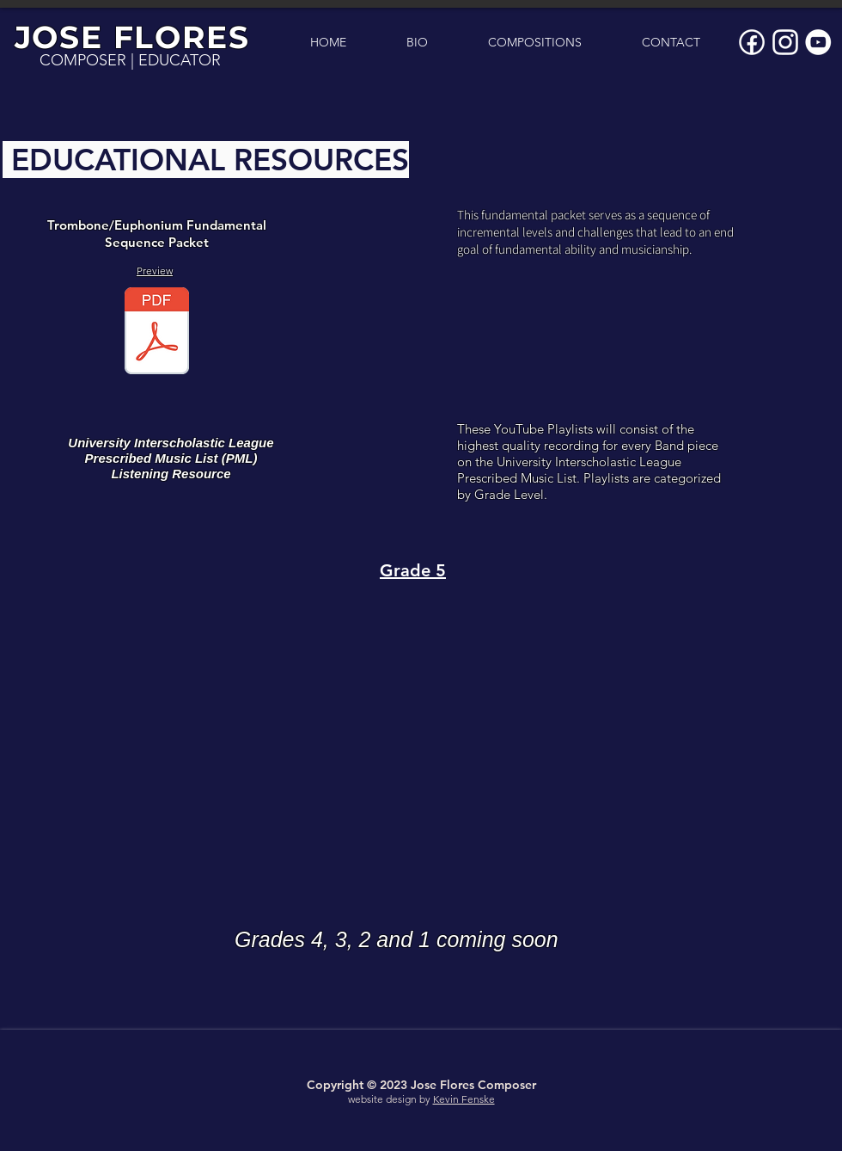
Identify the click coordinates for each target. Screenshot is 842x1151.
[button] (535, 42)
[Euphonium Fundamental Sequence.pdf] (156, 333)
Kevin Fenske (464, 1099)
